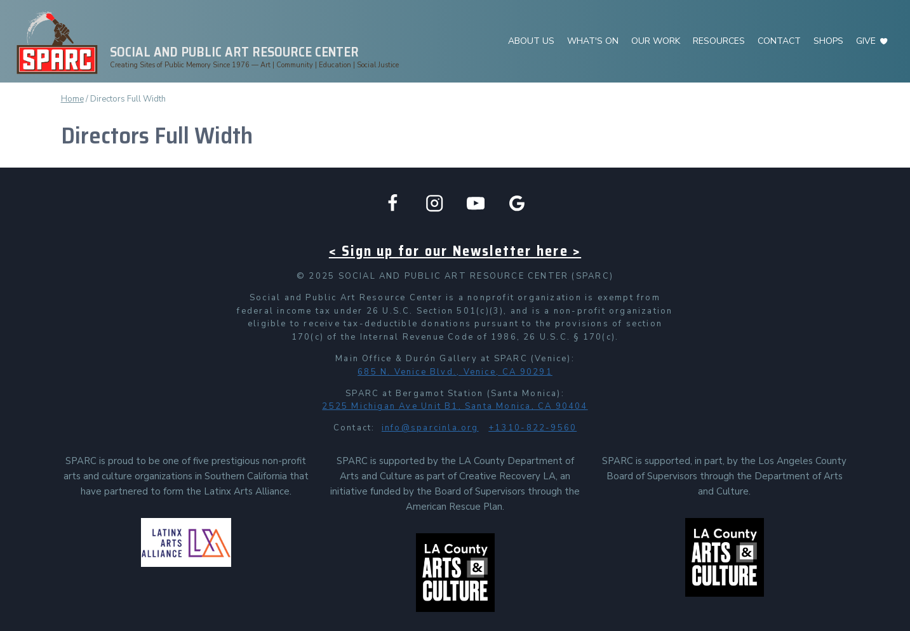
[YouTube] (476, 203)
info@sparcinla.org (430, 428)
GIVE (866, 41)
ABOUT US (531, 41)
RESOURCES (719, 41)
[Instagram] (434, 203)
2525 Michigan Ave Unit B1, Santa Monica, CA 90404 (454, 406)
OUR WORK (655, 41)
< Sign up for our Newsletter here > (455, 251)
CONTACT (779, 41)
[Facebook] (393, 203)
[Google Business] (517, 203)
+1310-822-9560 (532, 428)
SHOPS (828, 41)
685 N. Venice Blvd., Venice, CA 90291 (455, 372)
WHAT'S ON (593, 41)
